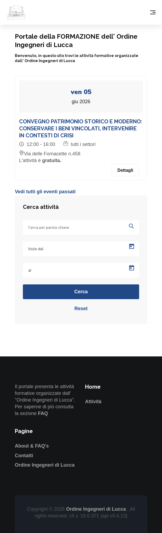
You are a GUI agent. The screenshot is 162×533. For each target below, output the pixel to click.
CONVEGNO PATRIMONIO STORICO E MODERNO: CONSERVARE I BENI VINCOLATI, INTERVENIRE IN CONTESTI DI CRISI (80, 128)
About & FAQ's (32, 446)
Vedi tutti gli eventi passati (45, 191)
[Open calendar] (131, 246)
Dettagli (125, 170)
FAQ (43, 413)
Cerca (81, 291)
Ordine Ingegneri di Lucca (45, 465)
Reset (80, 308)
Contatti (24, 455)
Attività (93, 401)
